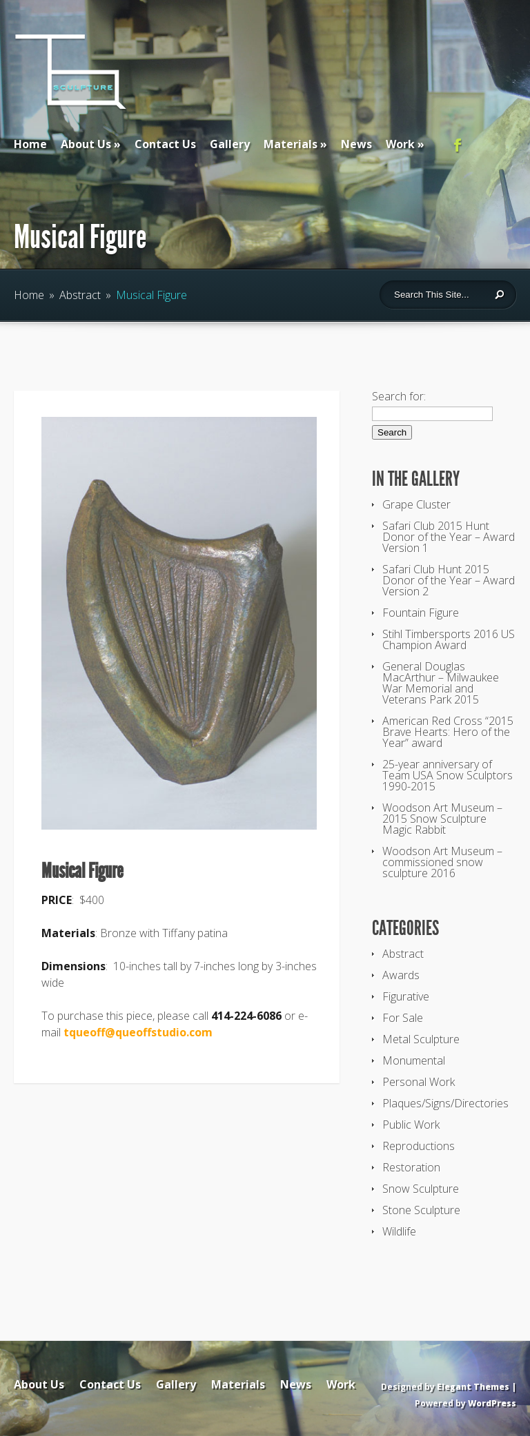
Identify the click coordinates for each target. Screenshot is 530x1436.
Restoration (411, 1167)
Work (400, 144)
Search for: (399, 396)
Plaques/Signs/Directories (445, 1103)
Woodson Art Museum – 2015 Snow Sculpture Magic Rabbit (442, 818)
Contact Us (165, 144)
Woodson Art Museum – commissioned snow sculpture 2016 (442, 862)
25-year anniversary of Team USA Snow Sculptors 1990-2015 (447, 775)
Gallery (230, 144)
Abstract (80, 294)
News (356, 144)
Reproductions (418, 1145)
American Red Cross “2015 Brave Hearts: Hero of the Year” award (447, 731)
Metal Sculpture (421, 1039)
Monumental (413, 1060)
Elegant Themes (473, 1387)
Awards (401, 975)
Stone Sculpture (421, 1210)
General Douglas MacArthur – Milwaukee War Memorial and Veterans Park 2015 (440, 683)
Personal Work (418, 1081)
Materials (290, 144)
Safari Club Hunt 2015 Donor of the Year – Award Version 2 (448, 580)
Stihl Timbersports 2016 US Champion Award (448, 639)
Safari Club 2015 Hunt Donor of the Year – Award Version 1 (448, 536)
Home (30, 144)
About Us (86, 144)
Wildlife (399, 1231)
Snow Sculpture (420, 1188)
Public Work (411, 1124)
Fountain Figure (420, 612)
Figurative (405, 996)
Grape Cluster (416, 504)
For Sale (402, 1017)
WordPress (492, 1403)
